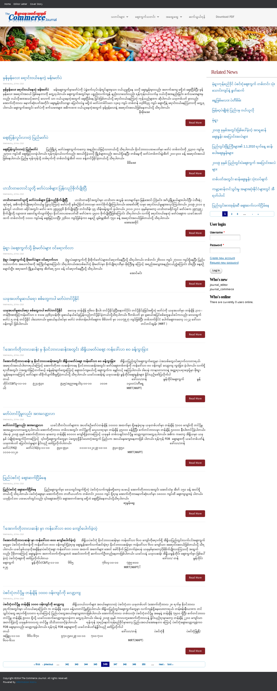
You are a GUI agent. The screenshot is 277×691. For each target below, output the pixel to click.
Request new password (224, 262)
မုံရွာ (215, 120)
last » (170, 664)
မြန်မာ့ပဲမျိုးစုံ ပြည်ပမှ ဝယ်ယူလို (233, 110)
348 (124, 664)
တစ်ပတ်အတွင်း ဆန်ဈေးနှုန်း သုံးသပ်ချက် (240, 179)
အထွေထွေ (171, 17)
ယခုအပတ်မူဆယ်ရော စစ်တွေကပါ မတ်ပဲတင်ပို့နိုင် (41, 298)
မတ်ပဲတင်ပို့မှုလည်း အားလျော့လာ (29, 413)
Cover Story (36, 4)
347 (115, 664)
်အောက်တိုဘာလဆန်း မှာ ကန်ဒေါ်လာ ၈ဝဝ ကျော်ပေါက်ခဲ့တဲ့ (50, 528)
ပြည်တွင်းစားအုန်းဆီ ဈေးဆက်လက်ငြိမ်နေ (240, 205)
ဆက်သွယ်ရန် (197, 17)
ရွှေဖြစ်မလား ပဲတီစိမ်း (226, 100)
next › (162, 664)
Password (217, 245)
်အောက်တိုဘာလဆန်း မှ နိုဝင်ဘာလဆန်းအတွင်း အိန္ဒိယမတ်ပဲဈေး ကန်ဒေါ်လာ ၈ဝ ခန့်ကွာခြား (75, 349)
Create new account (222, 258)
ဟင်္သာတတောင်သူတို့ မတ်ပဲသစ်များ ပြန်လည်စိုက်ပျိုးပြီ (45, 188)
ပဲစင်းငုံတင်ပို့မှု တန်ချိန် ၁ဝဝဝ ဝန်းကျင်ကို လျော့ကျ (42, 593)
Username (217, 232)
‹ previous (47, 664)
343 (76, 664)
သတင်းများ (117, 17)
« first (37, 664)
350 (143, 664)
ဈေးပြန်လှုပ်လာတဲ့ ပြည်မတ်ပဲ (25, 137)
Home (7, 4)
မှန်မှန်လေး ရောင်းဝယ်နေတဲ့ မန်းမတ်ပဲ (32, 78)
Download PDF (225, 17)
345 (95, 664)
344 (86, 664)
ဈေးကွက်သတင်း (145, 17)
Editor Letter (20, 4)
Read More (195, 123)
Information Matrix (26, 682)
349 (134, 664)
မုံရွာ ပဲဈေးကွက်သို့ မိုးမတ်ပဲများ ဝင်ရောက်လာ (38, 248)
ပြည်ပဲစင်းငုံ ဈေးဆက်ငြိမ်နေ (24, 478)
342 (67, 664)
